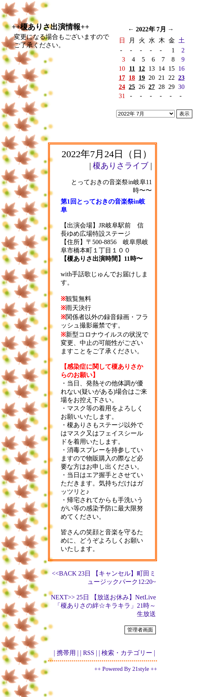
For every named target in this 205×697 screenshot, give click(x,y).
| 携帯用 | (66, 652)
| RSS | (88, 652)
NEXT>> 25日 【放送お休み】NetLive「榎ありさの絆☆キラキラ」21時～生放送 (103, 605)
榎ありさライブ (120, 165)
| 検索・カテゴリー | (127, 652)
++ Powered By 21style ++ (125, 669)
